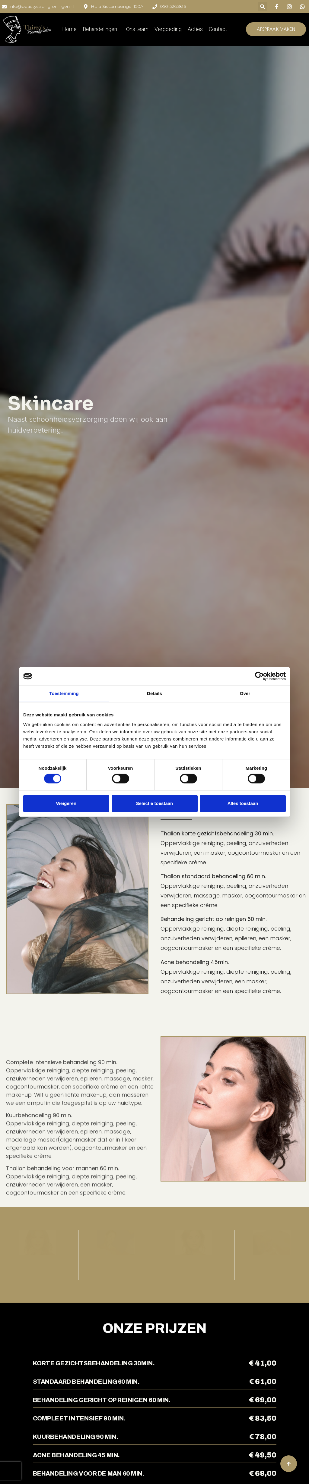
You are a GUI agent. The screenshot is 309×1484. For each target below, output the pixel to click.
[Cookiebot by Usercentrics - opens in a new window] (259, 676)
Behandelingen (101, 29)
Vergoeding (168, 29)
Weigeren (66, 803)
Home (69, 29)
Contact (218, 29)
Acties (195, 29)
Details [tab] (154, 693)
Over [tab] (245, 693)
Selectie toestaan (154, 803)
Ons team (137, 29)
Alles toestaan (243, 803)
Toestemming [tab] (64, 693)
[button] (262, 6)
